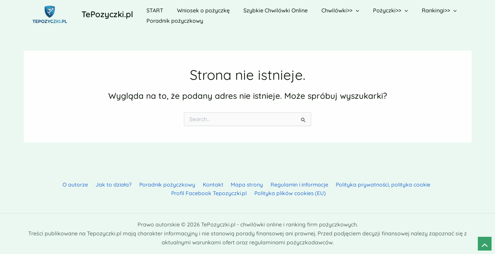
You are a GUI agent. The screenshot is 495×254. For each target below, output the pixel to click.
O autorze (37, 184)
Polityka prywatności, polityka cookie (337, 184)
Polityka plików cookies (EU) (249, 192)
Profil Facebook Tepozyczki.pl (430, 184)
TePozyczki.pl (107, 14)
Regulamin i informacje (254, 184)
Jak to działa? (73, 184)
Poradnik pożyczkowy (125, 184)
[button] (346, 9)
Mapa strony (202, 184)
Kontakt (170, 184)
